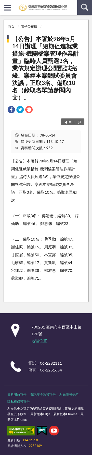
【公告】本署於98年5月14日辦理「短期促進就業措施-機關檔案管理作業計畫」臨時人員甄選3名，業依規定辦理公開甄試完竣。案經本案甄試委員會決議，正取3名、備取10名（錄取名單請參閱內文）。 (45, 68)
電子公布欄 (29, 26)
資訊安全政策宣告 (43, 394)
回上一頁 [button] (74, 122)
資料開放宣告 (16, 394)
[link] (11, 110)
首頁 (11, 26)
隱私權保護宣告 (18, 401)
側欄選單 (7, 8)
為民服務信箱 (69, 394)
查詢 (84, 7)
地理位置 (39, 340)
